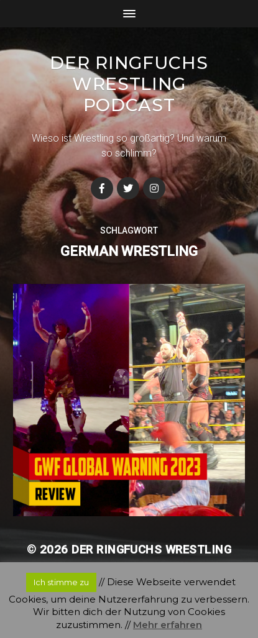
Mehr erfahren (167, 625)
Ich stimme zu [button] (61, 582)
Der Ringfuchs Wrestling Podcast (129, 84)
